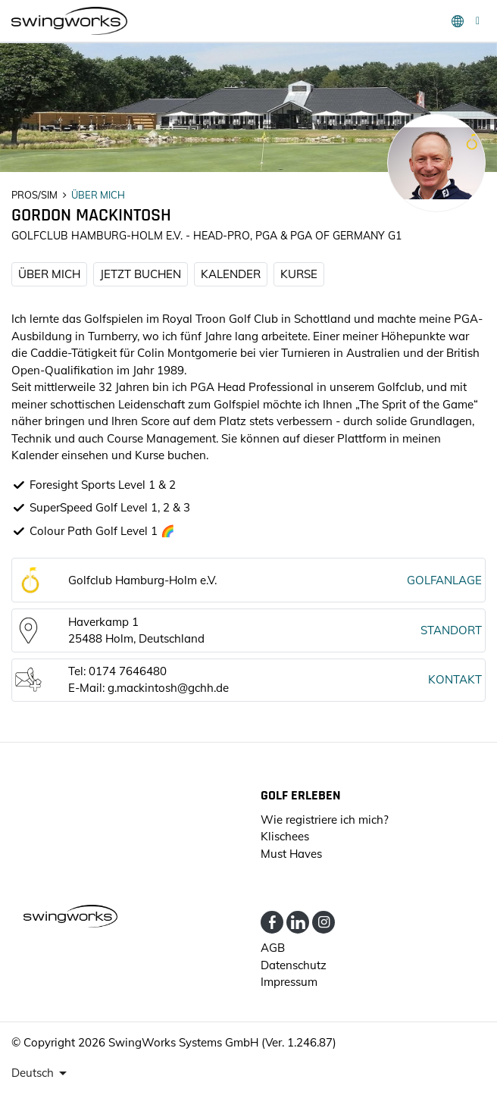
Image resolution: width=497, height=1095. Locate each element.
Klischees (285, 836)
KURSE (298, 274)
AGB (273, 947)
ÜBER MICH (49, 274)
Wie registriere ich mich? (325, 819)
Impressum (289, 982)
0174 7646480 (128, 671)
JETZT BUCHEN (140, 274)
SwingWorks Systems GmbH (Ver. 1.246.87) (222, 1042)
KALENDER (231, 274)
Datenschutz (294, 965)
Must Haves (291, 853)
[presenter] (41, 1073)
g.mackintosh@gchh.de (168, 687)
